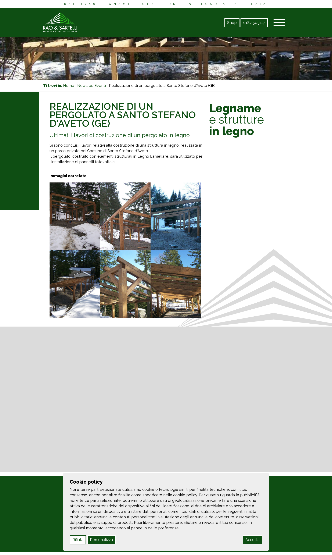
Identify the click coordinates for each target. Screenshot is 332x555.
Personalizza (101, 539)
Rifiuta (77, 539)
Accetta (252, 539)
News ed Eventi (91, 85)
